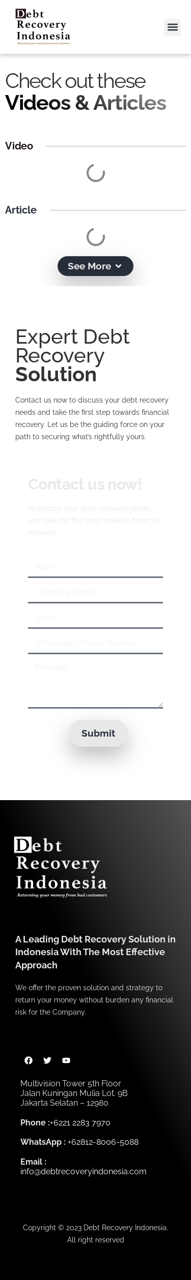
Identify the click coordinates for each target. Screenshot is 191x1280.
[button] (172, 27)
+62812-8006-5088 (103, 1142)
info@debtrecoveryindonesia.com (83, 1171)
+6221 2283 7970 (80, 1122)
